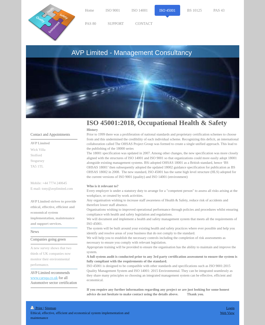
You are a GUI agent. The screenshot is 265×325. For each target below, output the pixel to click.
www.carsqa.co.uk (44, 278)
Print (37, 308)
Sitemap (50, 308)
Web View (227, 313)
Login (230, 308)
